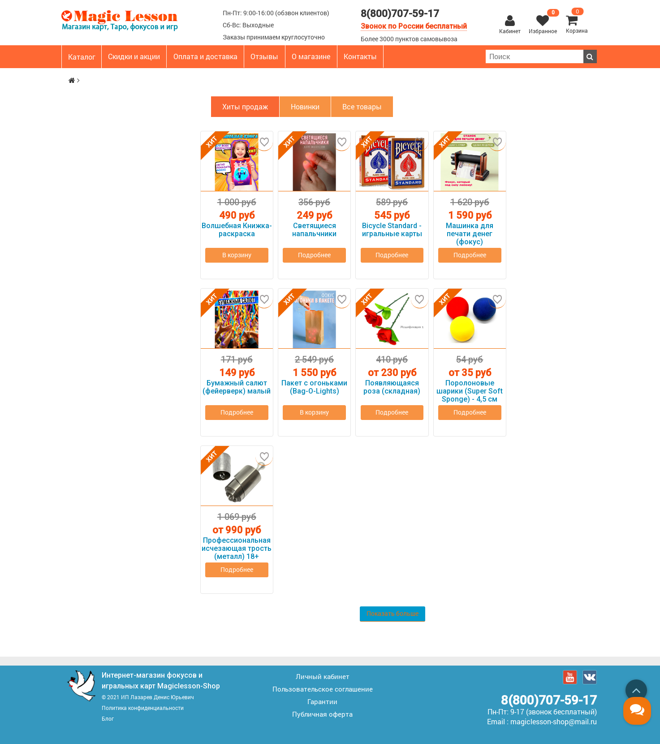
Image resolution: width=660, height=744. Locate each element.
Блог (108, 717)
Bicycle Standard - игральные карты (392, 230)
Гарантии (322, 700)
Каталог (81, 56)
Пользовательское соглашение (322, 687)
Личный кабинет (322, 675)
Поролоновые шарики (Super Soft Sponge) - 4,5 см (469, 391)
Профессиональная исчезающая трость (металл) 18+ (237, 548)
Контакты (360, 56)
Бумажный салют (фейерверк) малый (237, 387)
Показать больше (393, 613)
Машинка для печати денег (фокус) (469, 234)
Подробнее (314, 258)
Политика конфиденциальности (143, 706)
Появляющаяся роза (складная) (391, 387)
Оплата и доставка (205, 56)
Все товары (362, 106)
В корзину (236, 255)
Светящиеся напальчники (314, 230)
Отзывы (264, 56)
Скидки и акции (134, 56)
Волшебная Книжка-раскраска (237, 230)
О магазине (311, 56)
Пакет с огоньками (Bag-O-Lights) (314, 387)
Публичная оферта (322, 713)
